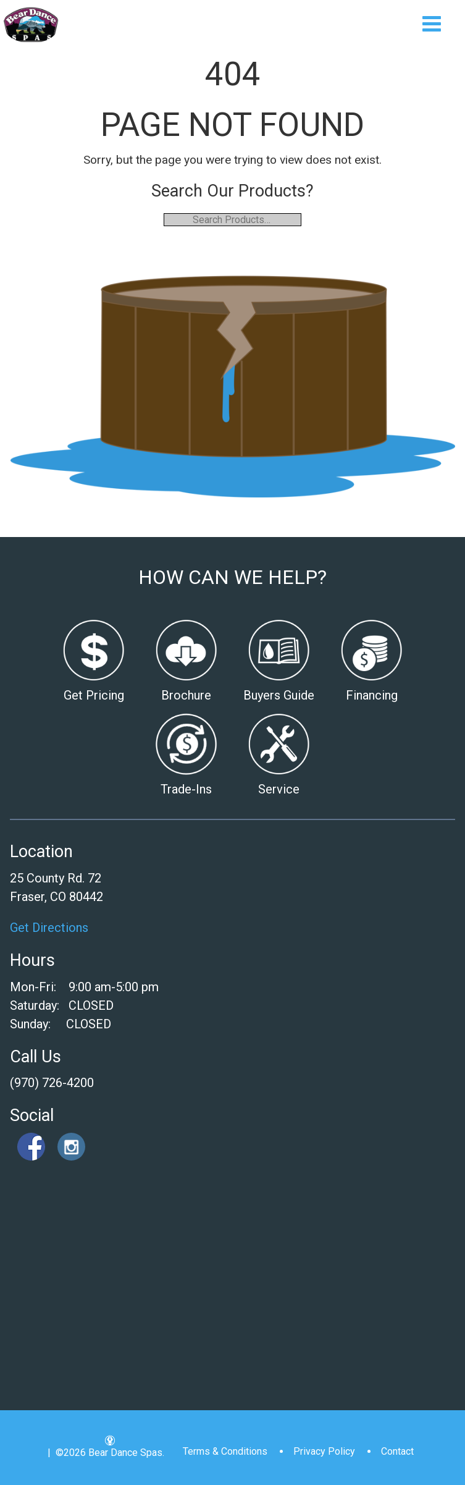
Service (279, 789)
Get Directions (49, 927)
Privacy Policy (324, 1451)
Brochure (186, 695)
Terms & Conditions (225, 1451)
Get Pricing (94, 695)
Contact (397, 1451)
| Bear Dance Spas (31, 24)
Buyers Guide (278, 695)
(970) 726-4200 (52, 1082)
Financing (372, 695)
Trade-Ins (186, 789)
